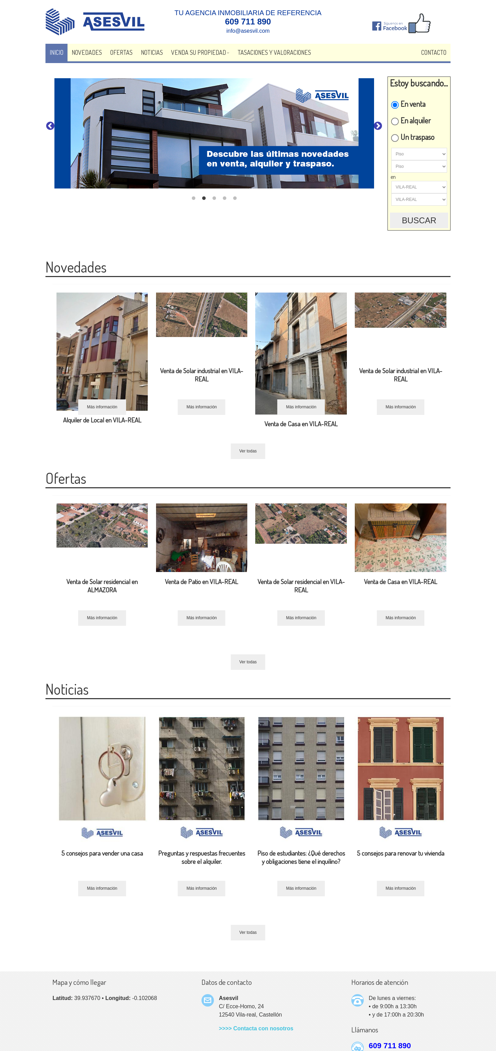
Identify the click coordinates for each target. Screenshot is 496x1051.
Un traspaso (412, 137)
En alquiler (411, 120)
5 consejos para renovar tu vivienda (400, 853)
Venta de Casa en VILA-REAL (301, 423)
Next (378, 126)
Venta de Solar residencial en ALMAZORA (102, 585)
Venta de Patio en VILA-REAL (201, 581)
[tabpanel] (214, 133)
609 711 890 (390, 1045)
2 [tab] (203, 198)
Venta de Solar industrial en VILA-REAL (201, 374)
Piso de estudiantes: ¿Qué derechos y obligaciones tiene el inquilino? (301, 857)
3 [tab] (214, 198)
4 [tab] (224, 198)
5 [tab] (234, 198)
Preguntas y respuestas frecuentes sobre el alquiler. (201, 857)
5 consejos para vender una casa (102, 853)
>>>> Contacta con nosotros (256, 1028)
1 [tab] (193, 198)
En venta (408, 104)
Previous (50, 126)
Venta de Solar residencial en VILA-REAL (301, 585)
